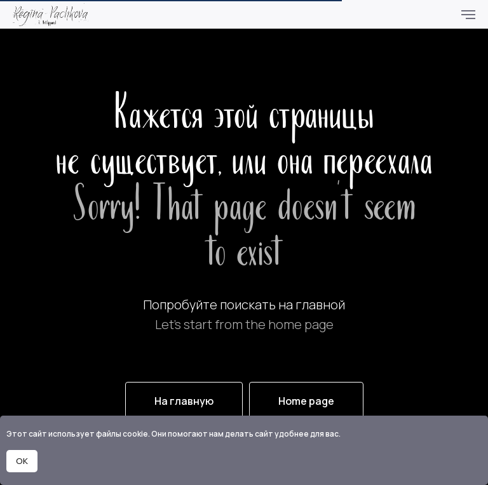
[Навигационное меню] (468, 14)
